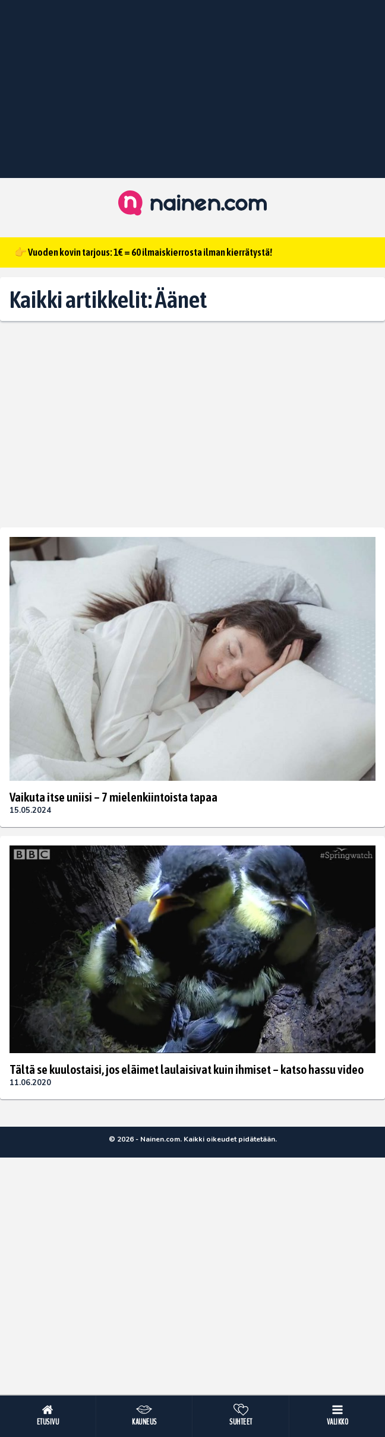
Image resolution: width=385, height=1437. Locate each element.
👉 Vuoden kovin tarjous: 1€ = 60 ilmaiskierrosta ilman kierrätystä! (143, 252)
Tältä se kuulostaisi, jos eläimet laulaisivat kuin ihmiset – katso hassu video (187, 1069)
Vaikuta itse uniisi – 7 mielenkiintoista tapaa (113, 797)
